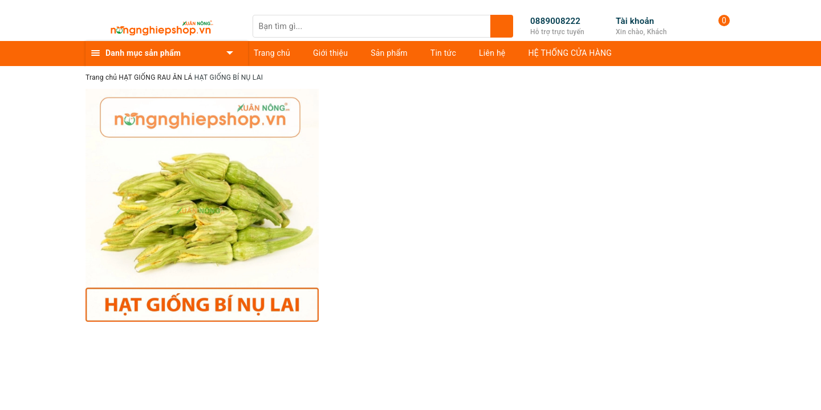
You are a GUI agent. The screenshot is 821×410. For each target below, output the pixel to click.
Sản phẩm (389, 53)
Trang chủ (272, 53)
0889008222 (555, 21)
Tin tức (443, 53)
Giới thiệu (330, 53)
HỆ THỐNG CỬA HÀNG (570, 53)
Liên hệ (492, 53)
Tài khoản (635, 21)
